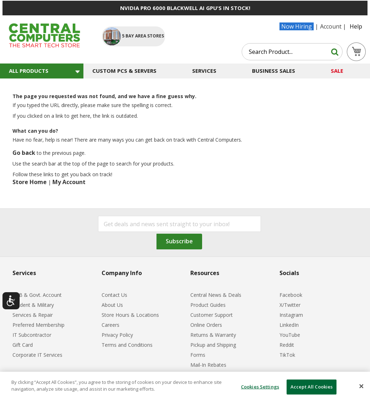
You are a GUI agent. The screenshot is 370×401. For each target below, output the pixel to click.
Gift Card (22, 344)
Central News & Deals (215, 294)
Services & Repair (32, 314)
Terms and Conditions (127, 344)
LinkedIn (289, 324)
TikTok (287, 354)
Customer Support (211, 314)
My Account (69, 182)
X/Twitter (289, 304)
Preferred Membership (38, 324)
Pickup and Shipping (213, 344)
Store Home (29, 182)
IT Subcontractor (31, 334)
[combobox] (292, 51)
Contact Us (114, 294)
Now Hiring (296, 26)
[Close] (361, 386)
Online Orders (206, 324)
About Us (112, 304)
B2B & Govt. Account (37, 294)
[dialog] (185, 386)
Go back (23, 153)
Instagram (291, 314)
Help (356, 26)
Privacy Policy (117, 334)
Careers (110, 324)
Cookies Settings (260, 387)
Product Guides (208, 304)
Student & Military (33, 304)
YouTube (289, 334)
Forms (197, 354)
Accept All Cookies (312, 387)
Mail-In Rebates (208, 364)
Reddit (286, 344)
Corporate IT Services (37, 354)
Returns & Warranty (213, 334)
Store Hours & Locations (130, 314)
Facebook (290, 294)
